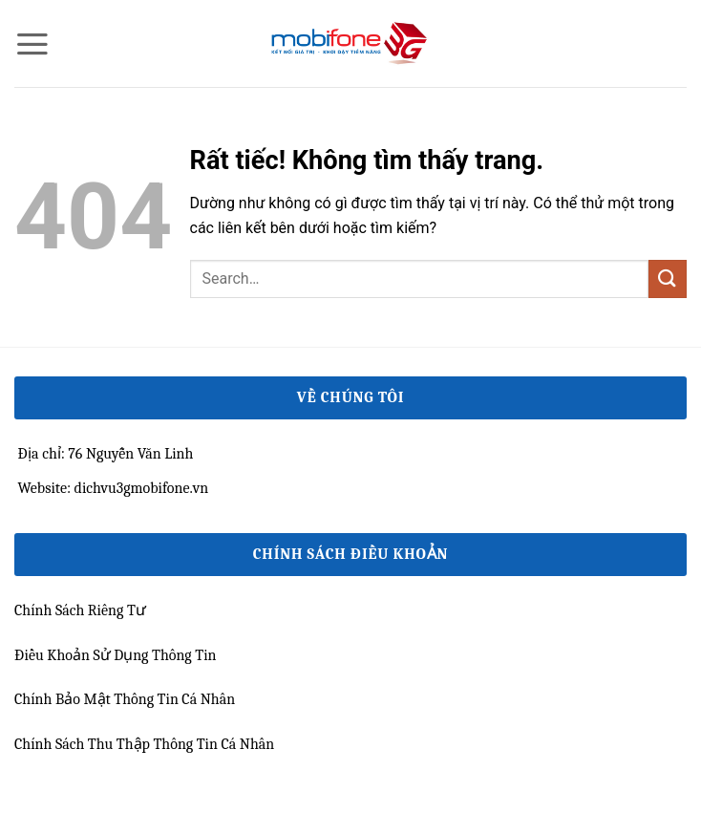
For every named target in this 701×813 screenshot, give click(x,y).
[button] (32, 43)
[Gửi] (667, 278)
